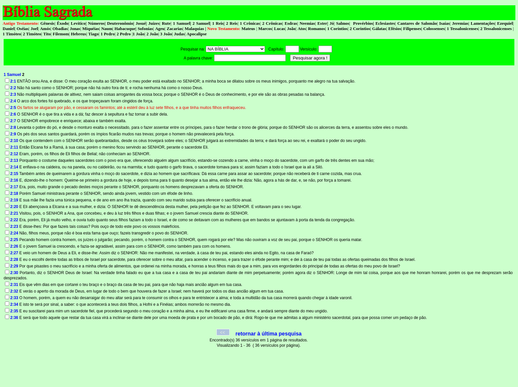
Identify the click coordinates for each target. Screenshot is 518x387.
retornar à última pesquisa (269, 333)
